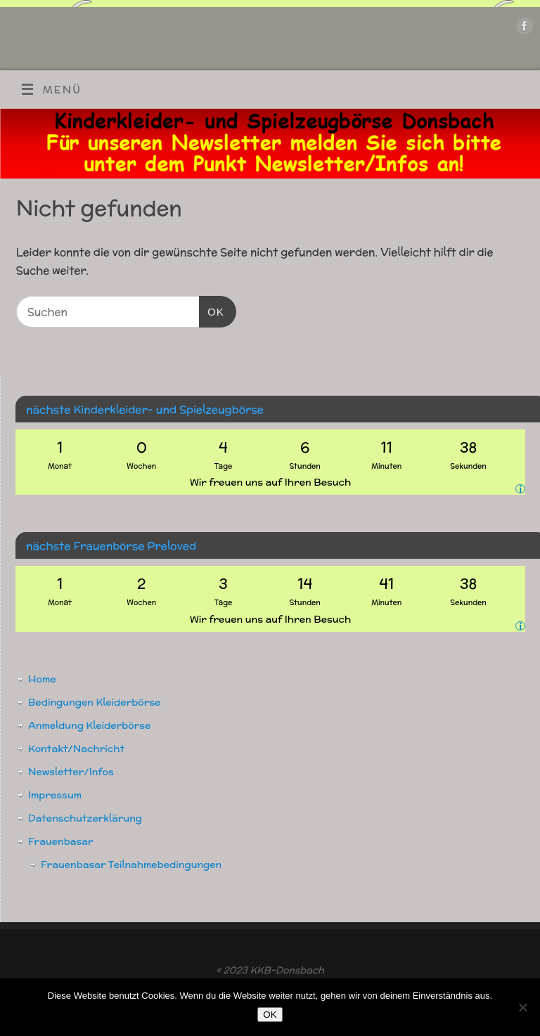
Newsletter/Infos (71, 772)
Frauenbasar (61, 841)
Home (42, 679)
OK (211, 310)
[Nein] (522, 1007)
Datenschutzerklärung (85, 818)
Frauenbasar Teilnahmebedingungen (131, 864)
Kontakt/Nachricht (76, 749)
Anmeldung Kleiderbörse (89, 725)
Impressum (55, 795)
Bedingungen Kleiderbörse (94, 702)
